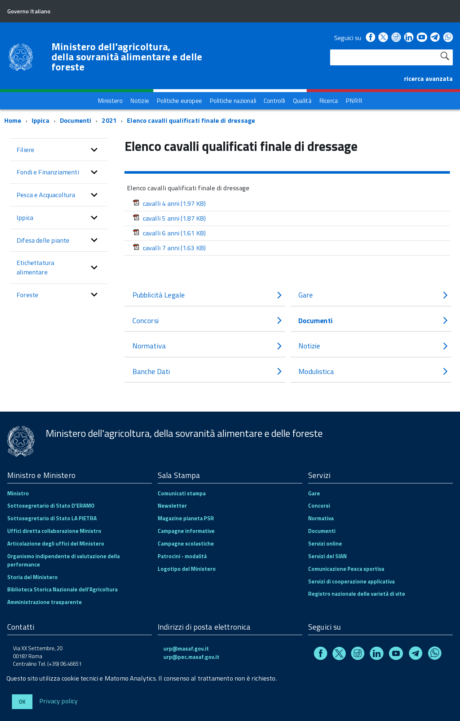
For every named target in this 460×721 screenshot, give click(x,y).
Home (12, 120)
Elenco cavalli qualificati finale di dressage (191, 120)
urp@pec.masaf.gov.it (191, 656)
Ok (22, 702)
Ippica (40, 120)
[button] (94, 149)
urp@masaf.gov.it (186, 648)
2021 (109, 120)
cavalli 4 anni (169, 203)
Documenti (76, 120)
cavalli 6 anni (169, 232)
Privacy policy (58, 700)
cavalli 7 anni (169, 247)
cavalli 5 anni (169, 217)
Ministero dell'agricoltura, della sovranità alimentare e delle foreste (127, 57)
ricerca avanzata (428, 78)
